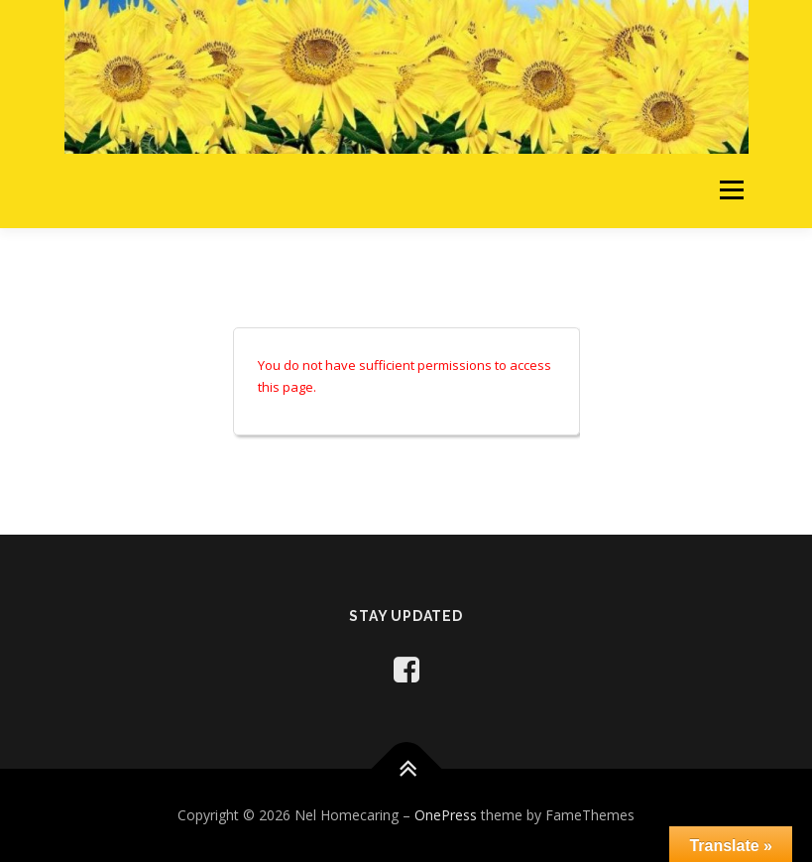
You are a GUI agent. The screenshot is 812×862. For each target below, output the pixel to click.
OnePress (445, 814)
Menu (731, 190)
